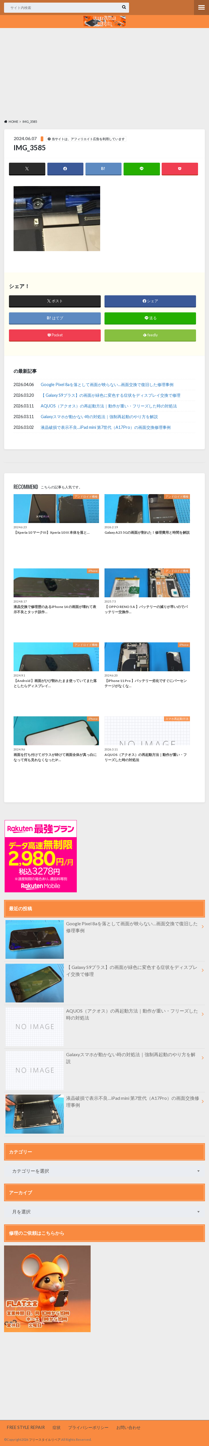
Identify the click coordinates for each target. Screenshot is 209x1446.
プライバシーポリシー (88, 1427)
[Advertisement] (104, 72)
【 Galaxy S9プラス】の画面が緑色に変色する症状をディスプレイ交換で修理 (110, 395)
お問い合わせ (128, 1427)
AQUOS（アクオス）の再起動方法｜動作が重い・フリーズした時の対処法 (109, 405)
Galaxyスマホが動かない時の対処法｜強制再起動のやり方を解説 (99, 416)
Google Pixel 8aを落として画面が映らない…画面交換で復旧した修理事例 (107, 384)
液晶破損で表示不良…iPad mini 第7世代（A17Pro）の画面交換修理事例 (106, 427)
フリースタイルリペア (45, 1440)
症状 (57, 1427)
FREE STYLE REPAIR (26, 1427)
